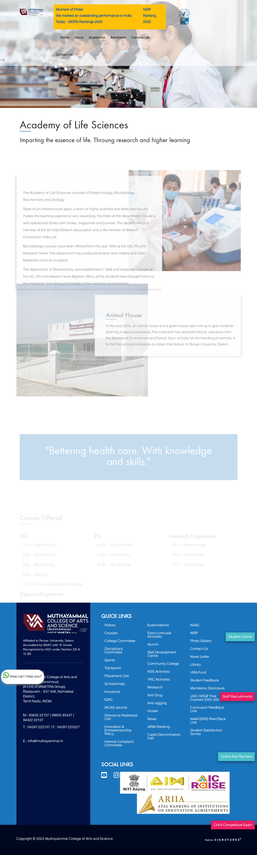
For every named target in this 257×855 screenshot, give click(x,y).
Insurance (112, 692)
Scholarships (115, 684)
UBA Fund (198, 672)
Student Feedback (204, 680)
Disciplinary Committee (114, 651)
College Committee (120, 641)
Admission (118, 37)
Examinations (158, 625)
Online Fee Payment (236, 756)
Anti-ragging (157, 703)
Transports (113, 668)
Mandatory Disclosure (207, 688)
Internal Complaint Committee (119, 743)
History (110, 625)
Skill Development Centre (161, 654)
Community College (163, 664)
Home (64, 37)
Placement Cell (117, 676)
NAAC (195, 625)
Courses (111, 633)
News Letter (199, 657)
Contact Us (64, 55)
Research (155, 687)
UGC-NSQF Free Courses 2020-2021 (205, 698)
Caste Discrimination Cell (164, 736)
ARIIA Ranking (158, 727)
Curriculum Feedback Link (207, 709)
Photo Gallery (200, 641)
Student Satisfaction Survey (206, 732)
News (151, 719)
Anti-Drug (154, 695)
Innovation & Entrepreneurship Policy (118, 730)
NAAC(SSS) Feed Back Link (208, 721)
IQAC (109, 699)
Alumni (152, 644)
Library (195, 664)
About (78, 37)
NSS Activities (158, 671)
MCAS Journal (116, 707)
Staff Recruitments (237, 696)
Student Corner (240, 637)
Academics (97, 37)
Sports (110, 660)
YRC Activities (158, 679)
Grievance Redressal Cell (121, 717)
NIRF (194, 633)
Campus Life (140, 37)
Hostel (152, 711)
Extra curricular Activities (159, 635)
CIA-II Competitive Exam (233, 825)
